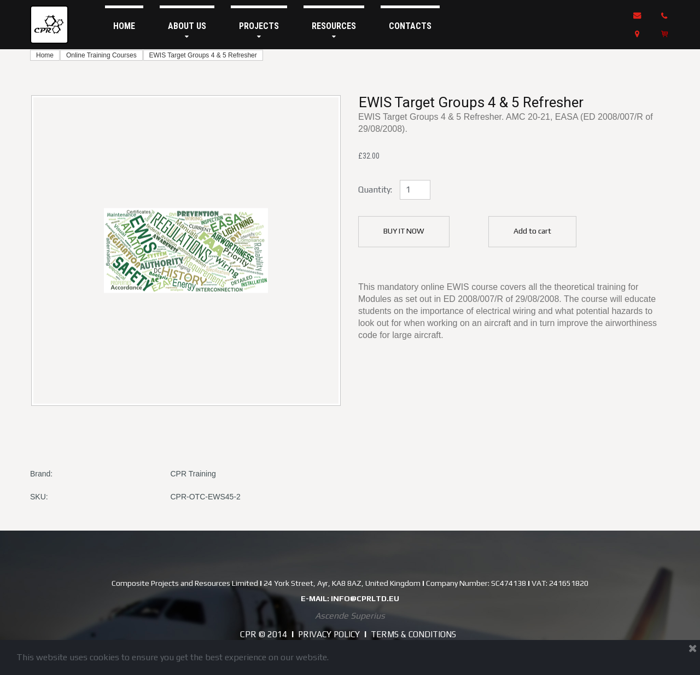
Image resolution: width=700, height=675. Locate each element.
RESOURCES (334, 30)
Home (45, 55)
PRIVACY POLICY (327, 634)
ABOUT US (187, 30)
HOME (124, 26)
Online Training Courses (101, 55)
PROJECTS (259, 30)
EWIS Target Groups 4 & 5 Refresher (203, 55)
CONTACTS (410, 26)
